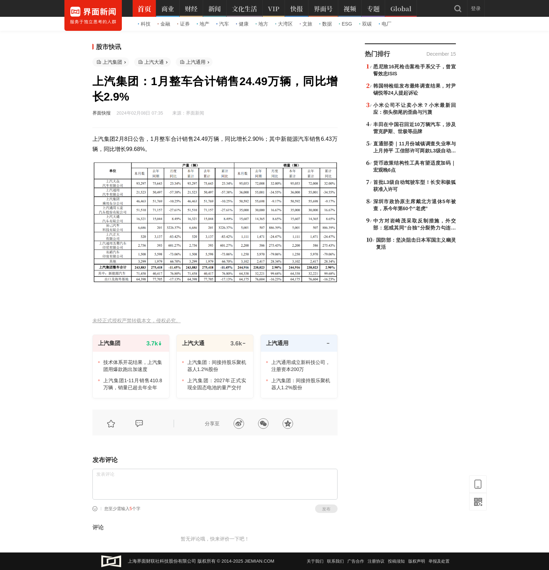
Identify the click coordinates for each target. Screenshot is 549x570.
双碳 (365, 24)
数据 (325, 24)
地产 (203, 24)
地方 (262, 24)
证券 (183, 24)
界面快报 (101, 113)
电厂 (385, 24)
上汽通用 (196, 62)
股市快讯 (108, 46)
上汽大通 (154, 62)
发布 (326, 509)
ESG (345, 24)
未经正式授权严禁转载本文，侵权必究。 (136, 320)
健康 (242, 24)
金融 (164, 24)
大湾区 (284, 24)
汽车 (222, 24)
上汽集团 (112, 62)
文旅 (306, 24)
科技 (144, 24)
